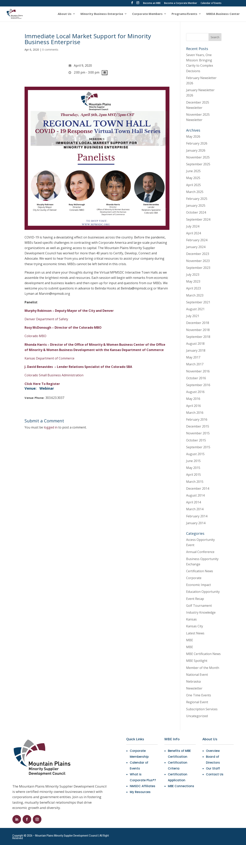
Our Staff (213, 768)
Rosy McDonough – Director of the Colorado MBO (63, 327)
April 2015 (193, 474)
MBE (189, 640)
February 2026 (196, 143)
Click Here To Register (42, 384)
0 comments (50, 49)
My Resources (140, 792)
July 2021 (192, 316)
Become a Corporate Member (180, 3)
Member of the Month (202, 668)
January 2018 (195, 350)
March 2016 (194, 412)
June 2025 (193, 171)
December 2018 (197, 323)
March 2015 (194, 481)
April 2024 (193, 233)
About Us (64, 14)
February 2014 (196, 516)
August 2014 (195, 495)
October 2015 (196, 440)
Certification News (199, 571)
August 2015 (195, 454)
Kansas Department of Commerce (49, 358)
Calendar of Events (211, 3)
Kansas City (194, 626)
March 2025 (194, 192)
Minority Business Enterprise (101, 14)
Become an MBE (152, 3)
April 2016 (193, 406)
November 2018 (198, 330)
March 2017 (194, 364)
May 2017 (193, 357)
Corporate (193, 578)
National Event (197, 674)
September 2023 (198, 268)
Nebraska (193, 681)
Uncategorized (197, 716)
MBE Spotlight (196, 661)
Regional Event (197, 702)
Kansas (191, 619)
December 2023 (197, 254)
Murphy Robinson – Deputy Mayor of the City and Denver (69, 310)
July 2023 (192, 274)
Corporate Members (147, 14)
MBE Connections (181, 786)
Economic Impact (198, 585)
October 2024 (196, 212)
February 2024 (196, 240)
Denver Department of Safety (46, 319)
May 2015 (193, 468)
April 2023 (193, 288)
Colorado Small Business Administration (54, 375)
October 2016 (196, 378)
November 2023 (198, 261)
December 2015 (197, 426)
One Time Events (198, 695)
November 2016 (198, 371)
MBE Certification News (203, 654)
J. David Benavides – (78, 367)
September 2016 (198, 385)
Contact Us (214, 774)
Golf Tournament (199, 605)
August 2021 (195, 309)
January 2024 (195, 247)
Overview (213, 751)
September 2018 (198, 337)
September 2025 (198, 164)
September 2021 (198, 302)
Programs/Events (184, 14)
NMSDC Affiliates (142, 786)
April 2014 (193, 502)
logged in (51, 427)
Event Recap (195, 599)
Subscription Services (202, 709)
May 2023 (193, 281)
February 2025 (196, 198)
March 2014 (194, 509)
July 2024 (192, 226)
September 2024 (198, 219)
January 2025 (195, 205)
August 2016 (195, 392)
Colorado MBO (35, 336)
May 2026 (193, 136)
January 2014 (195, 523)
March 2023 (194, 295)
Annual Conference (200, 552)
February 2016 (196, 419)
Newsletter (194, 688)
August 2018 (195, 343)
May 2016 (193, 399)
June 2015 (193, 461)
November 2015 (198, 433)
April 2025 (193, 185)
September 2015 (198, 447)
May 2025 (193, 178)
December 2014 (197, 488)
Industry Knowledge (201, 612)
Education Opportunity (203, 591)
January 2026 (195, 150)
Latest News (195, 633)
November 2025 (198, 157)
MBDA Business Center (223, 14)
